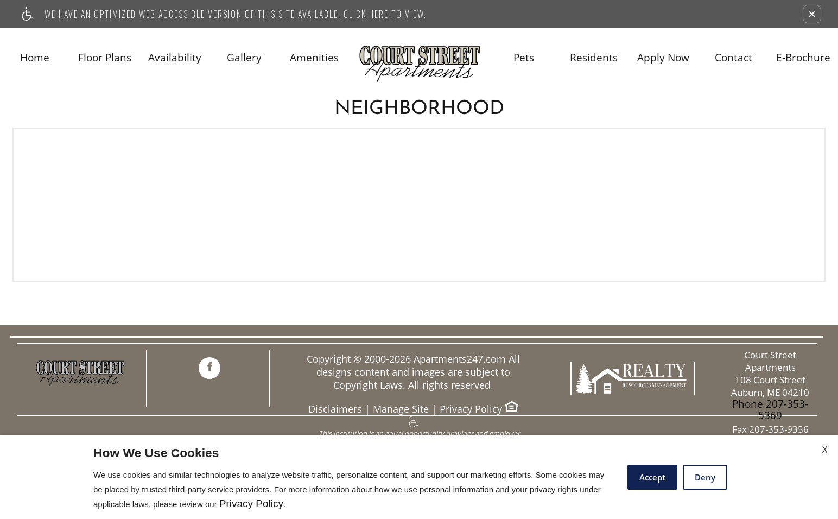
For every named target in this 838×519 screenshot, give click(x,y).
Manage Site (401, 409)
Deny (705, 477)
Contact (733, 58)
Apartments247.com (460, 359)
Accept (652, 477)
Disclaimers (335, 409)
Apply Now (663, 58)
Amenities (314, 58)
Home (34, 58)
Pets (523, 58)
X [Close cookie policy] (824, 449)
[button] (812, 14)
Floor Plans (104, 58)
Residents (594, 58)
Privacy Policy (471, 409)
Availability (174, 58)
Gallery (244, 58)
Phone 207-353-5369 (770, 409)
